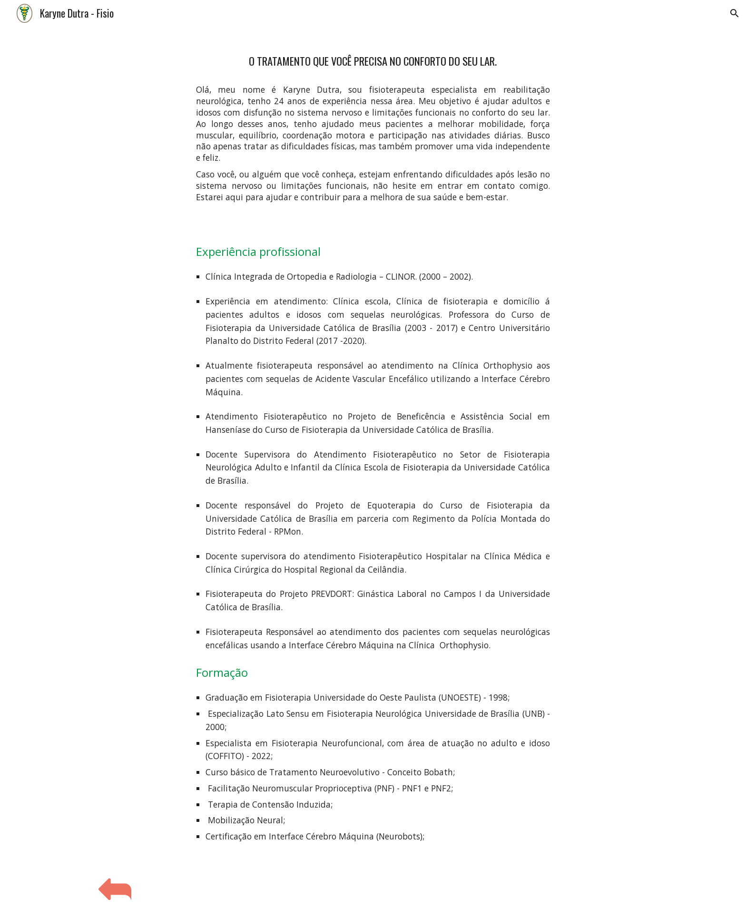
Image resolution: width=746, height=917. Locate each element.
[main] (373, 58)
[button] (734, 13)
